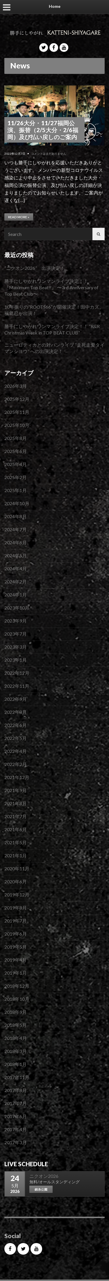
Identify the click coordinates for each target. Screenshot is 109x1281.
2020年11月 (16, 868)
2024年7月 (15, 529)
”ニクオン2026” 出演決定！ (34, 268)
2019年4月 (15, 959)
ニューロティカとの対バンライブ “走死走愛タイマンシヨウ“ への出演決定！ (54, 348)
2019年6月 (15, 933)
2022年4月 (15, 751)
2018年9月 (15, 1012)
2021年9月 (15, 790)
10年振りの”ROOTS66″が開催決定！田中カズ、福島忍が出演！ (54, 310)
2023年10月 (16, 607)
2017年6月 (15, 1116)
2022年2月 (15, 764)
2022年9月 (15, 699)
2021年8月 (15, 803)
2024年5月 (15, 555)
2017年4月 (15, 1129)
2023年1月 (15, 660)
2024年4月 (15, 568)
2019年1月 (15, 973)
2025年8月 (15, 438)
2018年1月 (15, 1064)
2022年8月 (15, 712)
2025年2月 (15, 477)
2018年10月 (16, 999)
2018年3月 (15, 1051)
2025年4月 (15, 464)
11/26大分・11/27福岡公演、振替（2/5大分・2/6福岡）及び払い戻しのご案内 (42, 129)
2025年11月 (16, 412)
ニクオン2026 (43, 1176)
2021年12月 (16, 777)
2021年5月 (15, 842)
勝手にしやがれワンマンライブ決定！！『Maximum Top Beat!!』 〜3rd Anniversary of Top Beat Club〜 (51, 287)
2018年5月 (15, 1025)
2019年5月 (15, 946)
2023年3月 (15, 646)
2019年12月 (16, 894)
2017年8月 (15, 1090)
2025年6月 (15, 451)
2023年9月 (15, 620)
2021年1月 (15, 855)
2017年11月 (16, 1077)
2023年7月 (15, 633)
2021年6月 (15, 829)
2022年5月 (15, 738)
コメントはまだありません (48, 153)
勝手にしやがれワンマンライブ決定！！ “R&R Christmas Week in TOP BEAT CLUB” (52, 329)
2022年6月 (15, 725)
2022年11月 (16, 686)
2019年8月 (15, 907)
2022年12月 (16, 673)
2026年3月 (15, 386)
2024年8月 (15, 516)
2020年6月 (15, 881)
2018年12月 (16, 986)
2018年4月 (15, 1038)
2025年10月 (16, 425)
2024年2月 (15, 581)
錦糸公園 (41, 1189)
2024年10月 (16, 503)
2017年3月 (15, 1142)
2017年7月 (15, 1103)
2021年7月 (15, 816)
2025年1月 (15, 490)
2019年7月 (15, 920)
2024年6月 (15, 542)
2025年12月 (16, 399)
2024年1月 (15, 594)
